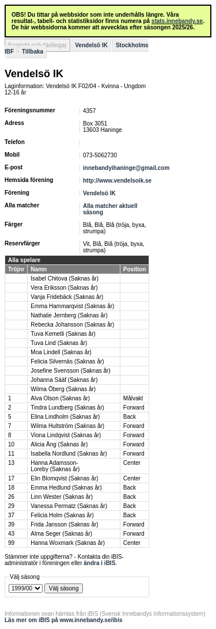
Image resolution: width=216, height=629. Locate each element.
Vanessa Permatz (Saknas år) (69, 506)
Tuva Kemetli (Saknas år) (63, 334)
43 (11, 534)
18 (11, 487)
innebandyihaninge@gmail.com (126, 168)
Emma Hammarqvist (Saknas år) (72, 306)
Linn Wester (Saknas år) (62, 497)
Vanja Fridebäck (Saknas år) (67, 297)
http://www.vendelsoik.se (117, 180)
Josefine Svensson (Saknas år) (70, 370)
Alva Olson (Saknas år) (60, 398)
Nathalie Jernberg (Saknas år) (69, 315)
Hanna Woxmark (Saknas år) (68, 543)
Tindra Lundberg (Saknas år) (67, 407)
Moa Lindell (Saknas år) (61, 352)
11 (11, 453)
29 (11, 506)
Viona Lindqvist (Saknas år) (66, 435)
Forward (134, 407)
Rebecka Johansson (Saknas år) (72, 324)
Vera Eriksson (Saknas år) (64, 288)
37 (11, 515)
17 (11, 478)
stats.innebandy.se (177, 21)
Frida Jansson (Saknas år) (64, 524)
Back (129, 417)
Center (132, 463)
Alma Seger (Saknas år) (61, 534)
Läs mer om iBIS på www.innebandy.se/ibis (64, 620)
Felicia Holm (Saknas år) (62, 515)
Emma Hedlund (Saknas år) (66, 487)
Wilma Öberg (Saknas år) (63, 389)
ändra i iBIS (99, 563)
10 (11, 444)
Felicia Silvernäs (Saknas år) (67, 361)
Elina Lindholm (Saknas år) (65, 417)
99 (11, 543)
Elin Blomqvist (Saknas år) (64, 478)
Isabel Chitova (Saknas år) (64, 278)
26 (11, 497)
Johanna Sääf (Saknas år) (64, 380)
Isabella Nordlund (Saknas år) (69, 453)
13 (11, 463)
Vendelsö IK (91, 45)
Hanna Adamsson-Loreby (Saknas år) (55, 466)
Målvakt (133, 398)
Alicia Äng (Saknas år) (59, 444)
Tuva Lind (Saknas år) (59, 343)
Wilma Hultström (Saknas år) (67, 426)
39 (11, 524)
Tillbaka (32, 51)
